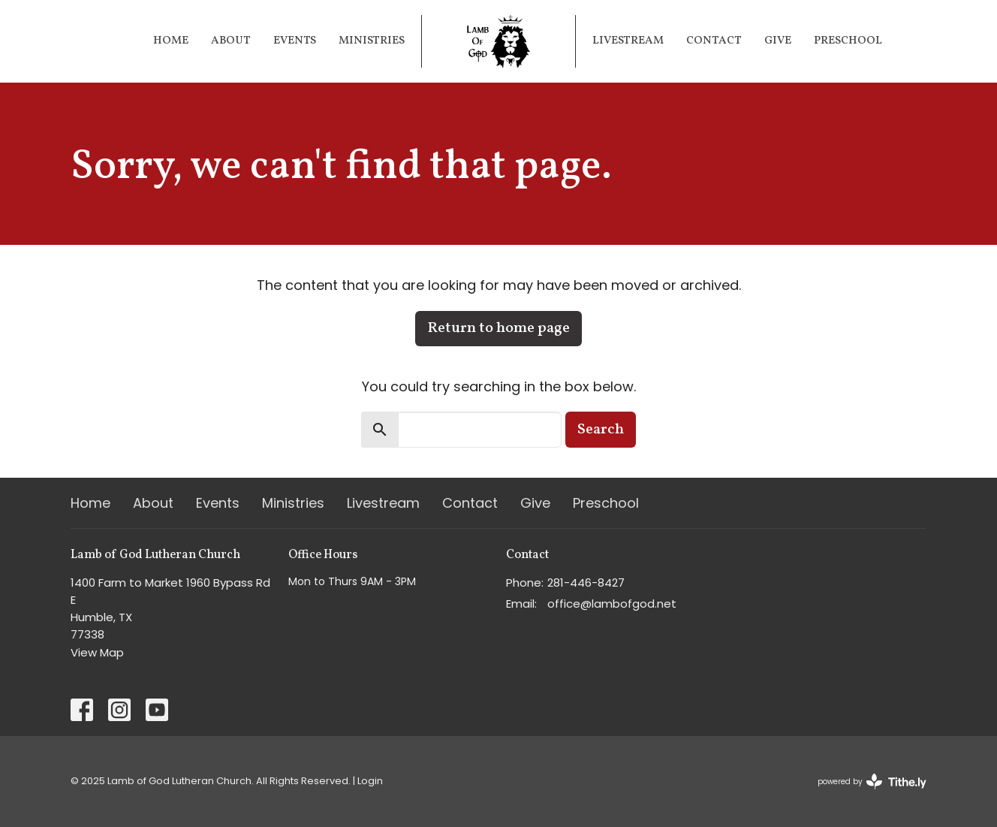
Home (170, 41)
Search (600, 429)
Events (294, 41)
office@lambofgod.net (611, 603)
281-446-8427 (586, 582)
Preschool (848, 41)
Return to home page (498, 328)
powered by (872, 781)
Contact (714, 41)
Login (370, 781)
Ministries (372, 41)
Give (777, 41)
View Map (97, 652)
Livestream (628, 41)
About (231, 41)
